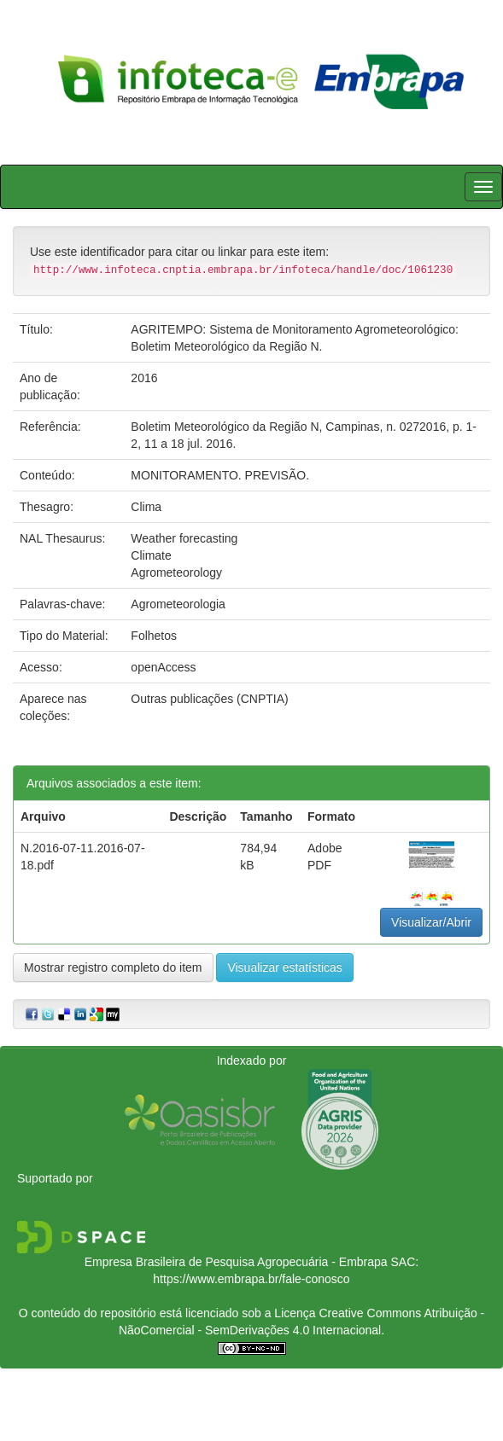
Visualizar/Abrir (431, 922)
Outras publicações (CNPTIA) (209, 699)
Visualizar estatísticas (284, 967)
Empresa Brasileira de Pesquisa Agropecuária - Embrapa (236, 1262)
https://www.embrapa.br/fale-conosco (251, 1279)
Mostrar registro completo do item (113, 967)
